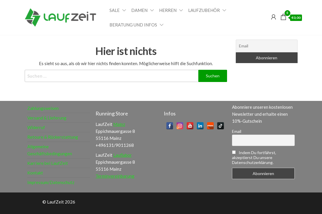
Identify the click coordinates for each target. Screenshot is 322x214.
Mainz (119, 124)
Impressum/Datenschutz (50, 182)
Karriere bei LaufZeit (47, 163)
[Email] (267, 46)
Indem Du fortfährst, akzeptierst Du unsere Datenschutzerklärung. (254, 157)
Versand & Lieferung (46, 117)
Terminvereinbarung (115, 176)
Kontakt (35, 172)
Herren (168, 10)
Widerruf (36, 127)
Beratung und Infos (133, 24)
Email (236, 131)
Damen (139, 10)
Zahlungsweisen (43, 108)
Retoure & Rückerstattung (52, 137)
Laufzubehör (204, 10)
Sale (114, 10)
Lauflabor (122, 155)
